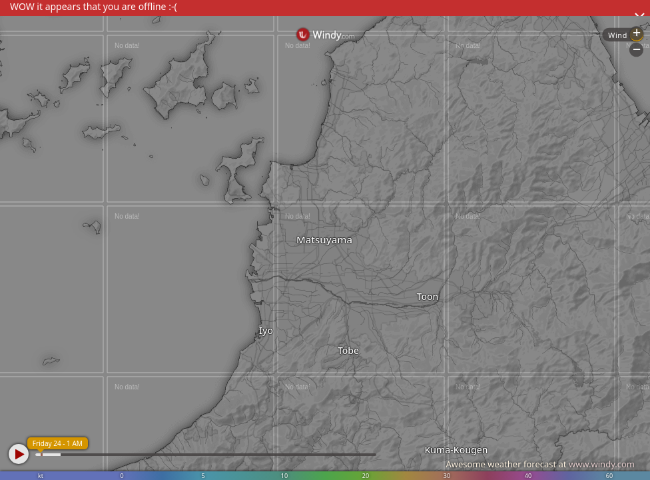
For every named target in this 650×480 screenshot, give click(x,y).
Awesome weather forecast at (540, 464)
